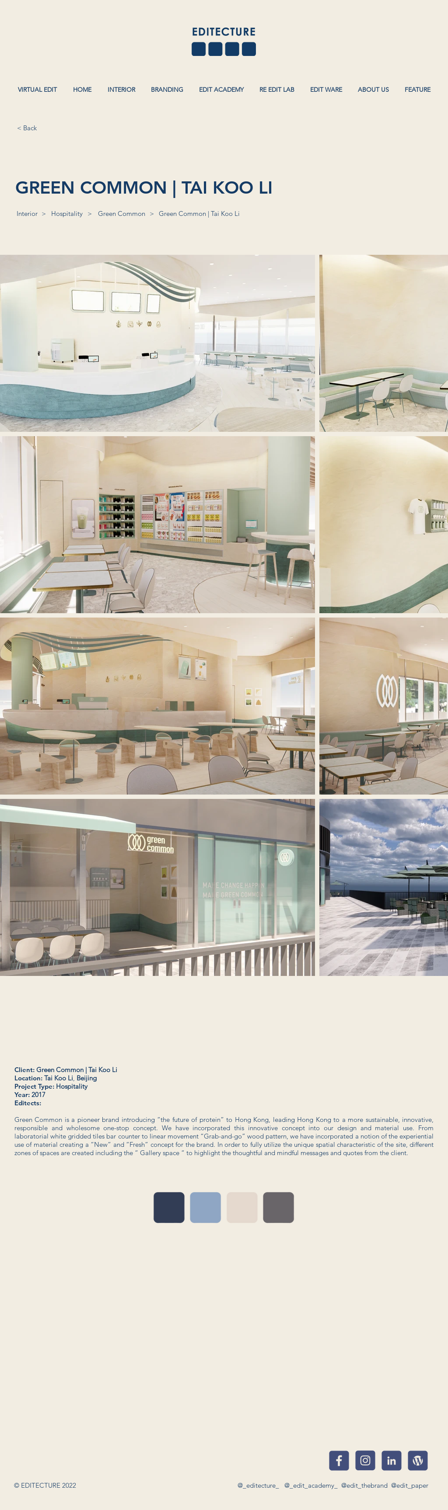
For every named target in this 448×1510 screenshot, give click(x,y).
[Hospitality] (67, 213)
